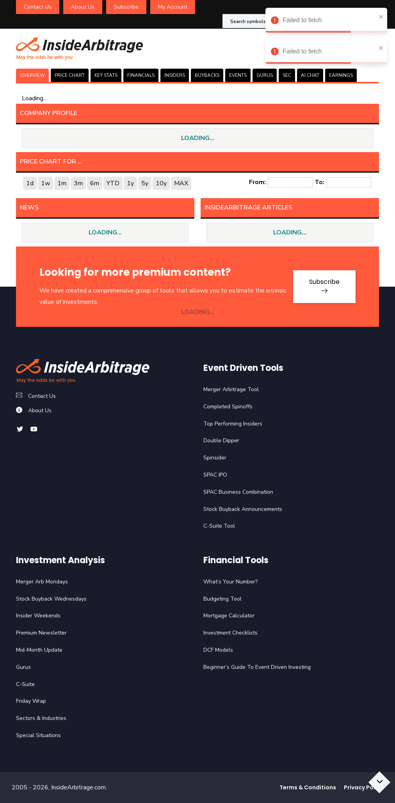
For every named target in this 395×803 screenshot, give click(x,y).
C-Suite (25, 684)
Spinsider (214, 457)
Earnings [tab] (341, 75)
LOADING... (197, 138)
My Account (172, 7)
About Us (82, 7)
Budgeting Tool (222, 599)
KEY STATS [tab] (105, 75)
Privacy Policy (363, 787)
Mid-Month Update (39, 650)
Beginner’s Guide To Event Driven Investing (257, 667)
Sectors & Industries (41, 718)
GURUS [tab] (264, 75)
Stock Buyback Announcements (242, 509)
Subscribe (126, 7)
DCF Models (218, 650)
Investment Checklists (230, 632)
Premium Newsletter (41, 632)
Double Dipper (221, 440)
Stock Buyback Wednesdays (51, 599)
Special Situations (38, 735)
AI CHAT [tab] (310, 75)
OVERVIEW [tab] (32, 75)
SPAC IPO (215, 475)
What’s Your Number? (230, 581)
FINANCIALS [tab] (141, 75)
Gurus (23, 667)
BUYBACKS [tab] (207, 75)
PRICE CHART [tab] (70, 75)
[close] (381, 16)
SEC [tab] (287, 75)
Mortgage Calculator (228, 615)
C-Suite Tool (219, 526)
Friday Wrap (31, 701)
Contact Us (38, 7)
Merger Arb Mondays (42, 581)
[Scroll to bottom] (379, 782)
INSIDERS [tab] (174, 75)
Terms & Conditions (307, 787)
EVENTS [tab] (238, 75)
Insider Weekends (38, 615)
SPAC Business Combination (238, 492)
